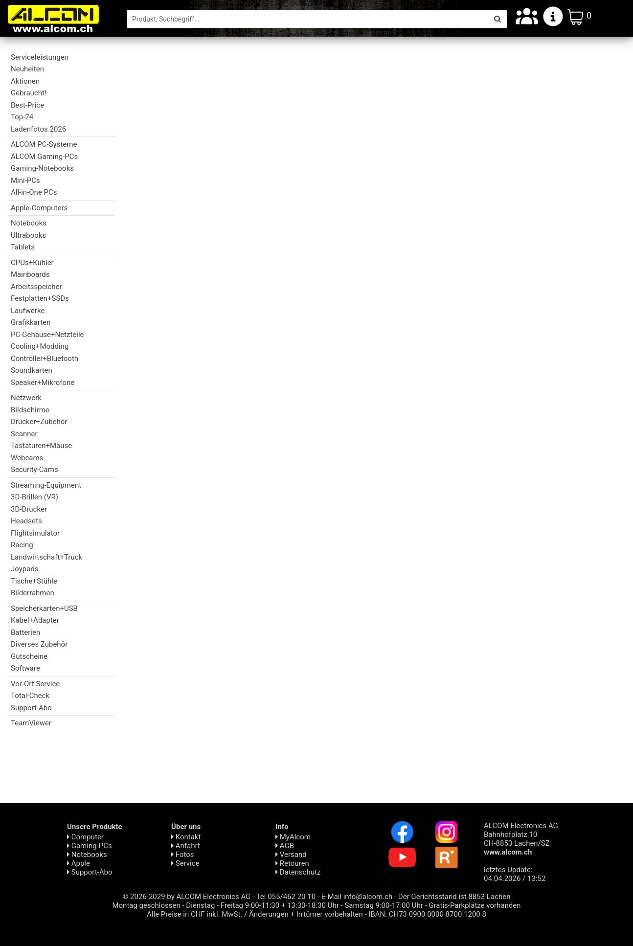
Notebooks (28, 223)
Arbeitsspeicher (36, 286)
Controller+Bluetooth (44, 358)
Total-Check (30, 695)
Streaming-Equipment (46, 485)
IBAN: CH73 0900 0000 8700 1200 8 (427, 914)
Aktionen (25, 81)
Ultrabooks (28, 235)
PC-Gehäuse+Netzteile (47, 334)
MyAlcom (293, 837)
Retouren (292, 863)
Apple (78, 863)
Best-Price (27, 105)
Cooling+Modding (39, 346)
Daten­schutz (297, 872)
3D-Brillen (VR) (34, 497)
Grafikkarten (30, 322)
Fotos (182, 854)
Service (185, 863)
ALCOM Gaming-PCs (44, 156)
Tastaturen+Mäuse (41, 445)
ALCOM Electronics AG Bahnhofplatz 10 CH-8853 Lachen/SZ (521, 838)
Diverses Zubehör (39, 644)
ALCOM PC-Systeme (44, 144)
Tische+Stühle (34, 581)
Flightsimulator (35, 533)
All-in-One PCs (34, 192)
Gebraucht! (28, 93)
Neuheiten (27, 69)
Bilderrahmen (32, 592)
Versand (291, 854)
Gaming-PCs (89, 845)
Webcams (27, 457)
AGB (284, 845)
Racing (22, 545)
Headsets (26, 521)
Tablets (23, 247)
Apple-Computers (39, 207)
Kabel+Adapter (35, 620)
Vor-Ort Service (35, 683)
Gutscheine (29, 656)
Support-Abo (31, 707)
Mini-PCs (25, 180)
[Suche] (307, 19)
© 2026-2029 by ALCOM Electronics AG (187, 896)
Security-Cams (34, 469)
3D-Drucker (29, 509)
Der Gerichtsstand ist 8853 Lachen (454, 896)
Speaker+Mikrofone (42, 382)
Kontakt (186, 837)
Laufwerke (28, 310)
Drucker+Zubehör (39, 421)
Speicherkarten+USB (44, 608)
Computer (85, 837)
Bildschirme (30, 409)
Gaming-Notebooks (42, 168)
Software (25, 668)
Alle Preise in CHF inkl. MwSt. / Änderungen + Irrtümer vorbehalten (255, 914)
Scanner (24, 433)
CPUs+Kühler (32, 262)
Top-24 (22, 117)
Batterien (25, 632)
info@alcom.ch (368, 896)
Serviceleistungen (39, 57)
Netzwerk (26, 397)
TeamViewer (31, 723)
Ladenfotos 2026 (38, 129)
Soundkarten (31, 370)
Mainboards (30, 274)
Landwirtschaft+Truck (46, 557)
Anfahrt (185, 845)
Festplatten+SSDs (40, 298)
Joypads (25, 568)
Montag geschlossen (146, 905)
